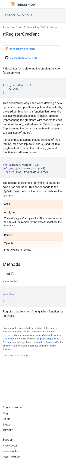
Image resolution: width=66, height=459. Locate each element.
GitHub (6, 419)
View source (10, 281)
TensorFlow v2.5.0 (17, 15)
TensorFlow (9, 27)
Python (53, 27)
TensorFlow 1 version (20, 48)
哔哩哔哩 (8, 430)
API (21, 27)
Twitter (7, 424)
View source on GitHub (21, 58)
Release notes (11, 451)
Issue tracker (10, 445)
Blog (5, 413)
